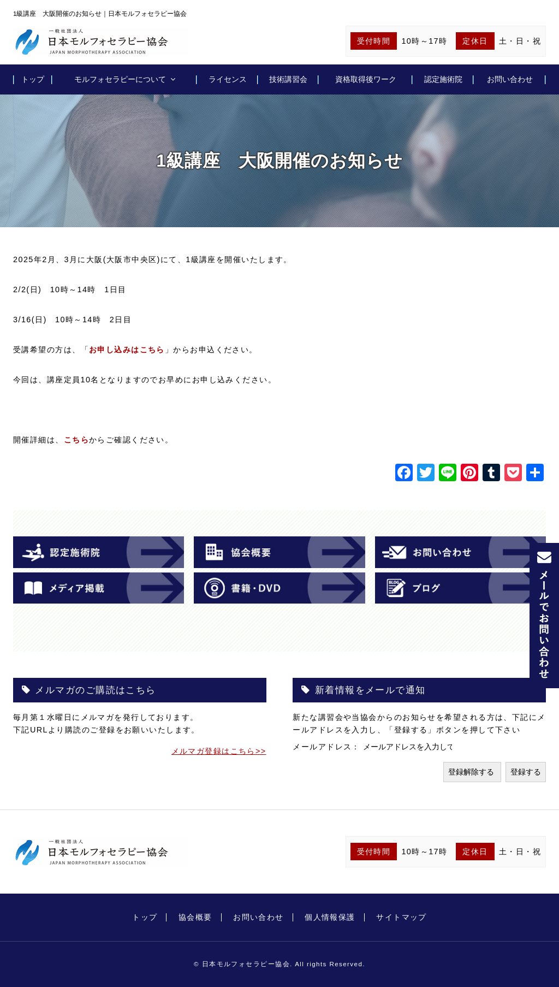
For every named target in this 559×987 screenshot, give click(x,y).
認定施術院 (443, 79)
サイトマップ (401, 917)
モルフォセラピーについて (120, 79)
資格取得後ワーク (365, 79)
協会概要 (195, 917)
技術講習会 (288, 79)
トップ (32, 79)
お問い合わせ (510, 79)
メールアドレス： (328, 746)
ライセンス (228, 79)
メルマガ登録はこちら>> (218, 751)
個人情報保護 (330, 917)
